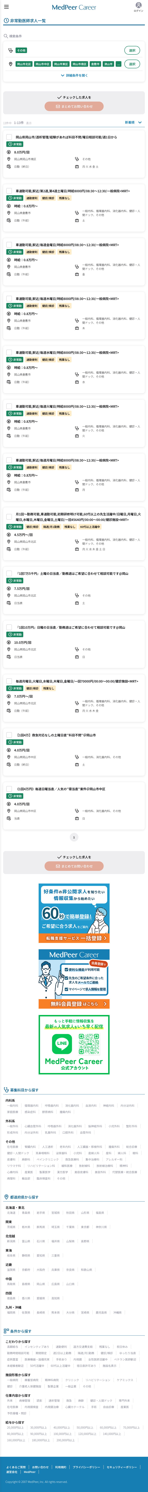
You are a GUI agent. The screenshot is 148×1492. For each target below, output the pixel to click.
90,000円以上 (38, 1434)
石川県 (41, 1241)
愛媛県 (41, 1298)
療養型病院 (31, 1380)
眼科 (135, 1153)
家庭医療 (12, 1112)
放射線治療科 (105, 1166)
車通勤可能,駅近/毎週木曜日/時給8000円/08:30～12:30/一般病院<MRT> (67, 298)
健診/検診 (107, 1353)
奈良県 (70, 1270)
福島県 (100, 1213)
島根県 (26, 1284)
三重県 (55, 1255)
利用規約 (60, 1467)
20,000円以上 (15, 1427)
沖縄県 (117, 1312)
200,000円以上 (66, 1440)
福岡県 (11, 1312)
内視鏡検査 (31, 1407)
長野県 (85, 1241)
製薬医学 (44, 1172)
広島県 (55, 1284)
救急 (69, 1400)
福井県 (55, 1241)
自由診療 (108, 1407)
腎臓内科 (30, 1147)
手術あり (61, 1359)
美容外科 (100, 1172)
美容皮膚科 (81, 1172)
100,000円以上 (63, 1434)
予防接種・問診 (16, 1413)
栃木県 (26, 1227)
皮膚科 (11, 1159)
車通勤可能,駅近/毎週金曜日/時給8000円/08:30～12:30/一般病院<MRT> (67, 244)
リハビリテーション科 (41, 1166)
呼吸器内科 (52, 1105)
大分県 (70, 1312)
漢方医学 (62, 1172)
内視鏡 (78, 1359)
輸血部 (26, 1178)
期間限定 (41, 1353)
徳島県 (11, 1298)
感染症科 (30, 1112)
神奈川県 (101, 1227)
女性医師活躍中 (98, 1359)
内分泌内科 (127, 1105)
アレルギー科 (114, 1159)
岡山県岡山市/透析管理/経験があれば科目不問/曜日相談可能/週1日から (66, 137)
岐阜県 (11, 1255)
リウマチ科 (14, 1166)
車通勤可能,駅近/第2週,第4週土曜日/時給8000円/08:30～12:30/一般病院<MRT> (73, 191)
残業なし (104, 1347)
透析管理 (54, 1400)
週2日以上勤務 (62, 1353)
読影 (39, 1400)
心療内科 (12, 1172)
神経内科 (108, 1105)
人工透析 (47, 1147)
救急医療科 (72, 1159)
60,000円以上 (108, 1427)
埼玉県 (55, 1227)
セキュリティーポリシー (122, 1467)
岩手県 (41, 1213)
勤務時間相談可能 (18, 1353)
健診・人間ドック (18, 1153)
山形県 (85, 1213)
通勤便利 (61, 1347)
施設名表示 (109, 1366)
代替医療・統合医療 (124, 1172)
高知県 (55, 1298)
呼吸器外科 (54, 1126)
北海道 (11, 1213)
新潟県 (11, 1241)
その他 (61, 1178)
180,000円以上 (41, 1440)
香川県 (26, 1298)
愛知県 (41, 1255)
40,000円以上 (62, 1427)
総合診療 (131, 1147)
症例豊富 (12, 1359)
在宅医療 (12, 1147)
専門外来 (124, 1400)
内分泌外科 (31, 1132)
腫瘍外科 (114, 1147)
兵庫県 (55, 1270)
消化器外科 (75, 1126)
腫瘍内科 (65, 1112)
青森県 (26, 1213)
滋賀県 (11, 1270)
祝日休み (122, 1347)
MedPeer (29, 1472)
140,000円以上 (112, 1434)
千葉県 (70, 1227)
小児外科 (114, 1126)
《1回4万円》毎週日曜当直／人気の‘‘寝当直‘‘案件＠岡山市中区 (60, 788)
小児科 (78, 1153)
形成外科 (12, 1132)
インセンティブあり (37, 1347)
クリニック (72, 1380)
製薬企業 (53, 1386)
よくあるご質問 (16, 1467)
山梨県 (70, 1241)
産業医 (29, 1172)
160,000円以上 (16, 1440)
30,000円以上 (38, 1427)
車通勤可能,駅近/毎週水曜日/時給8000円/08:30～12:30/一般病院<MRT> (67, 352)
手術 (94, 1407)
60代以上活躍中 (61, 1366)
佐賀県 (26, 1312)
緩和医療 (67, 1166)
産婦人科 (93, 1153)
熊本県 (55, 1312)
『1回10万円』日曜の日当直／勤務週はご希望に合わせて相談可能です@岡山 (70, 627)
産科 (108, 1153)
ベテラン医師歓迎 (125, 1359)
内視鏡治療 (52, 1407)
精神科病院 (52, 1380)
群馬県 (41, 1227)
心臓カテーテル (75, 1407)
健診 (10, 1386)
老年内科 (65, 1147)
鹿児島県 (101, 1312)
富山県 (26, 1241)
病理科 (11, 1178)
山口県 (70, 1284)
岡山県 (41, 1284)
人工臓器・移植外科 (89, 1147)
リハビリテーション (98, 1380)
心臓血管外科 (33, 1126)
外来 (10, 1400)
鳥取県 (11, 1284)
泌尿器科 (61, 1153)
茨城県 (11, 1227)
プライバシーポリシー (86, 1467)
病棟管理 (24, 1400)
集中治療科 (92, 1159)
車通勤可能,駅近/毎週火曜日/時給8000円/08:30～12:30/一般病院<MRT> (67, 406)
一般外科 (12, 1126)
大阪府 (41, 1270)
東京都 (85, 1227)
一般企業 (70, 1386)
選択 (132, 50)
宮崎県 (85, 1312)
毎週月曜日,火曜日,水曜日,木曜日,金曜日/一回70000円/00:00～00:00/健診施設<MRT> (77, 681)
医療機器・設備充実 (37, 1359)
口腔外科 (68, 1132)
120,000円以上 (87, 1434)
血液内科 (91, 1105)
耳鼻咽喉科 (42, 1153)
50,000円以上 (85, 1427)
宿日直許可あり (86, 1366)
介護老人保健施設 (30, 1386)
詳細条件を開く (74, 75)
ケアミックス (125, 1380)
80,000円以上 (15, 1434)
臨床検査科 (43, 1178)
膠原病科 (47, 1112)
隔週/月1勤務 (86, 1353)
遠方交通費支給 (83, 1347)
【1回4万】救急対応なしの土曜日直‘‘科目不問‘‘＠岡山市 (56, 735)
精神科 (124, 1166)
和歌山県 (86, 1270)
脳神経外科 (95, 1126)
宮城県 (55, 1213)
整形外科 (131, 1126)
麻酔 (81, 1400)
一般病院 (12, 1380)
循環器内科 (31, 1105)
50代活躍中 (37, 1366)
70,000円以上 (131, 1427)
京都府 (26, 1270)
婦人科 (122, 1153)
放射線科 (84, 1166)
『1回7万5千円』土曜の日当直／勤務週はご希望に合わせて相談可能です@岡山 (72, 573)
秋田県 (70, 1213)
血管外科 (85, 1132)
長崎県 (41, 1312)
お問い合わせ (40, 1467)
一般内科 (12, 1105)
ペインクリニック (48, 1159)
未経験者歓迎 (15, 1366)
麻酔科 (26, 1159)
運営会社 (11, 1472)
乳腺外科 (50, 1132)
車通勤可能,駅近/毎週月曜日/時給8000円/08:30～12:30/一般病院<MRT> (67, 460)
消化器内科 (72, 1105)
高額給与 (12, 1347)
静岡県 (26, 1255)
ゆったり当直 (127, 1353)
